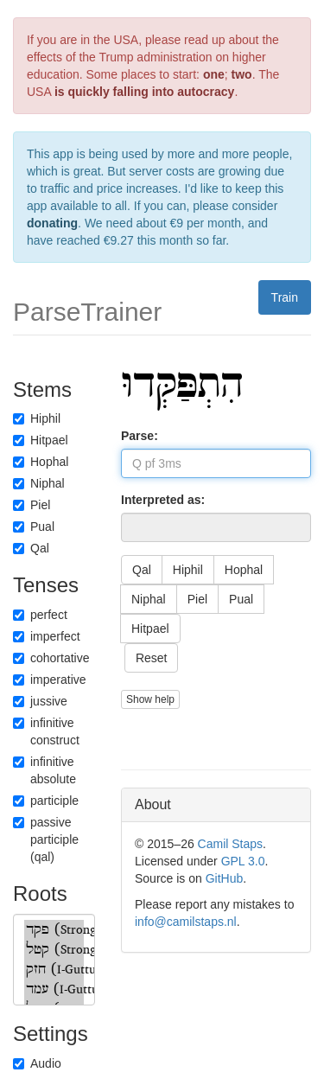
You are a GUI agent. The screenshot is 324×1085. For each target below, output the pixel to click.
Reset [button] (152, 658)
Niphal (39, 483)
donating (52, 223)
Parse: (139, 436)
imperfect (46, 636)
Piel (31, 505)
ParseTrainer (87, 311)
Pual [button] (241, 599)
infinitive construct (46, 731)
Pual (33, 526)
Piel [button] (197, 599)
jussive (40, 701)
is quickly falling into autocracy (144, 92)
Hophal (40, 462)
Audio (37, 1063)
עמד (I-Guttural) (54, 989)
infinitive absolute (44, 770)
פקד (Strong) (54, 930)
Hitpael (40, 440)
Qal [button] (141, 570)
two (242, 74)
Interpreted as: (163, 500)
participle (46, 800)
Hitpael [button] (150, 628)
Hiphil (36, 418)
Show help (150, 699)
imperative (49, 679)
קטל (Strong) (54, 950)
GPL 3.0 (243, 861)
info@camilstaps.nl (186, 922)
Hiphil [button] (188, 570)
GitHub (225, 878)
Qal (31, 548)
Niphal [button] (148, 599)
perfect (40, 615)
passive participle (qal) (46, 839)
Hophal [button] (244, 570)
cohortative (51, 658)
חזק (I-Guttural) (54, 970)
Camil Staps (230, 844)
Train (284, 297)
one (214, 74)
